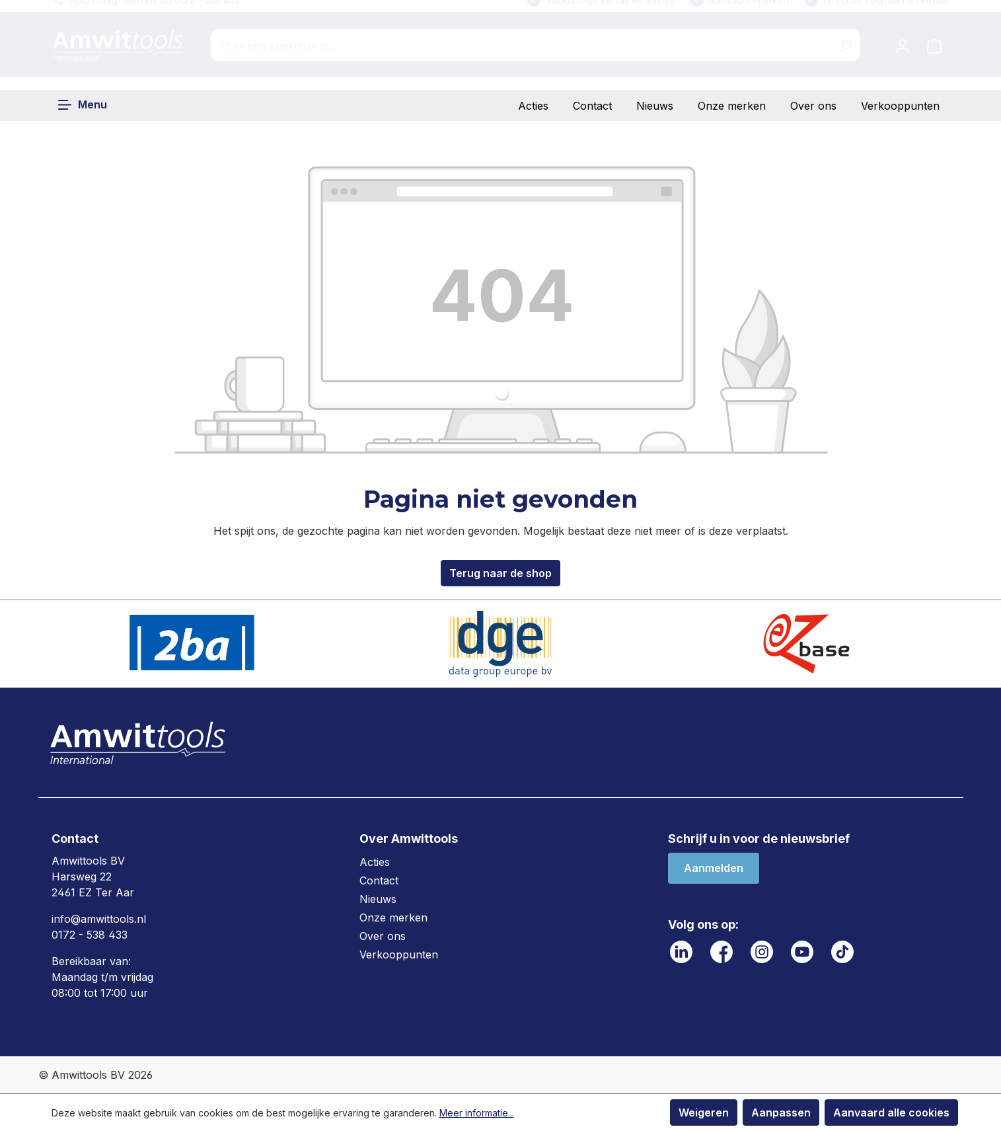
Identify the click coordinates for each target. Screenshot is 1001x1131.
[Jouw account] (902, 57)
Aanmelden (713, 868)
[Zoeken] (844, 57)
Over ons (813, 105)
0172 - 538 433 (90, 934)
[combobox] (520, 57)
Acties (533, 105)
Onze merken (732, 105)
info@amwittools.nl (99, 918)
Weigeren (704, 1112)
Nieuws (654, 105)
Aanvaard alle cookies (891, 1112)
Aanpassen (781, 1112)
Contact (592, 105)
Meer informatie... (476, 1112)
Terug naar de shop (500, 573)
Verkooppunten (900, 105)
